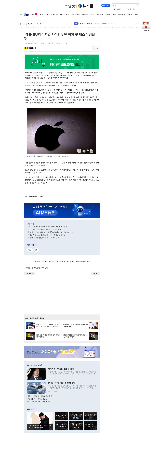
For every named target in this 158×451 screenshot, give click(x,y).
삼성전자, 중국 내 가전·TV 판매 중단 (39, 396)
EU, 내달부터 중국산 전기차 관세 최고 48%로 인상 (45, 229)
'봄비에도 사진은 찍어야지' (90, 425)
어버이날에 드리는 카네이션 (61, 416)
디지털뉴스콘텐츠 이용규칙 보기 (37, 268)
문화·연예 (121, 14)
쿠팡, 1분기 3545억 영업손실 (37, 399)
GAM (136, 14)
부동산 (108, 14)
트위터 (31, 48)
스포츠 (130, 14)
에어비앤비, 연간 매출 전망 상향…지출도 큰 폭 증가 (75, 325)
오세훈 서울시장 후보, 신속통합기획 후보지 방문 (76, 425)
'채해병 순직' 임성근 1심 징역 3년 (61, 369)
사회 (67, 14)
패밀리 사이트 (131, 9)
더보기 (136, 23)
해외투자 (85, 14)
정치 (47, 14)
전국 (114, 14)
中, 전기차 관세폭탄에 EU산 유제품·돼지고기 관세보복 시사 (48, 226)
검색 (137, 5)
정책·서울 (54, 14)
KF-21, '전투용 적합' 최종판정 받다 (62, 383)
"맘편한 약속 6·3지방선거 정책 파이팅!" (90, 416)
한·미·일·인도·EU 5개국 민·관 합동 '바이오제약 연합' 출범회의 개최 (50, 232)
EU (36, 250)
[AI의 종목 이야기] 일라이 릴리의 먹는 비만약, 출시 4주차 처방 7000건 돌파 (47, 325)
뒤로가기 (30, 273)
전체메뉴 (21, 14)
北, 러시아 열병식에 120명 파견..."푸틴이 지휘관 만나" (97, 24)
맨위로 (95, 273)
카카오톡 (25, 48)
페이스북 (28, 48)
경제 (61, 14)
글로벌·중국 (76, 14)
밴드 (34, 48)
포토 (41, 14)
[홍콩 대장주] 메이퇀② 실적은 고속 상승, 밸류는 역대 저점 (75, 336)
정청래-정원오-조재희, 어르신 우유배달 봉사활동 (76, 416)
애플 (29, 250)
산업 (92, 14)
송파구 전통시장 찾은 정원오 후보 (61, 425)
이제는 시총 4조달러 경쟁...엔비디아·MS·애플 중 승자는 (46, 235)
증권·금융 (100, 14)
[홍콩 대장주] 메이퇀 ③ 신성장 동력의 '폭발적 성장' (48, 336)
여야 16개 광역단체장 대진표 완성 (38, 401)
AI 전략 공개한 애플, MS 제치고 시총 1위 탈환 (43, 238)
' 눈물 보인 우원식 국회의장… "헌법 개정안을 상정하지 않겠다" (39, 426)
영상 (34, 14)
